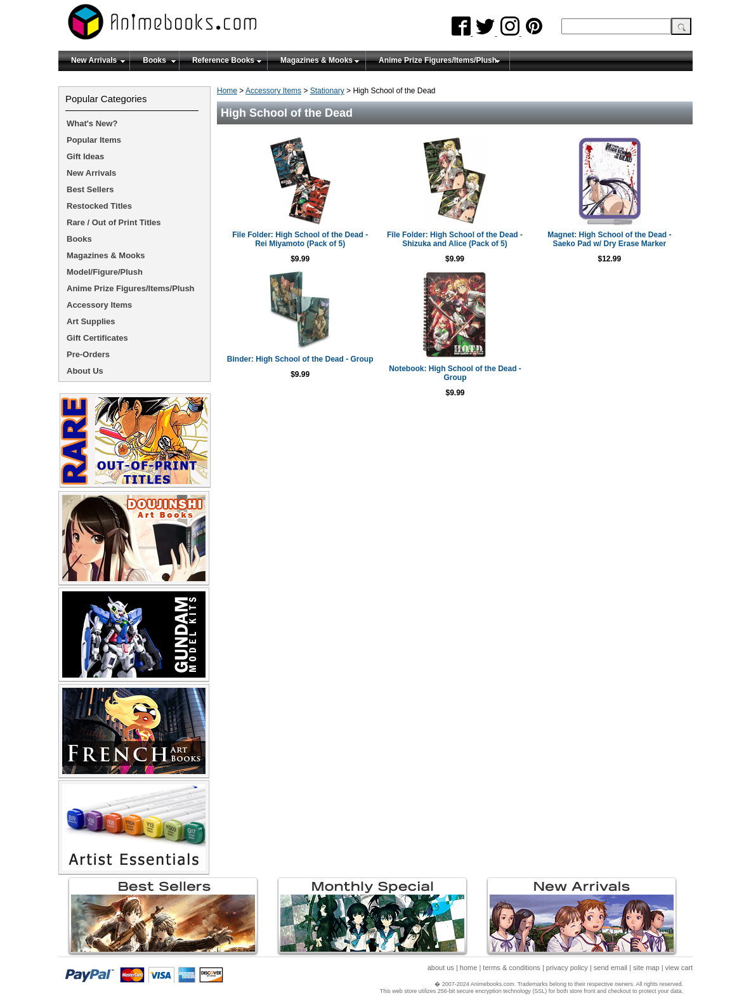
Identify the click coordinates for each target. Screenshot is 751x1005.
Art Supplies (91, 321)
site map (646, 967)
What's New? (92, 123)
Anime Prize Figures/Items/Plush (438, 60)
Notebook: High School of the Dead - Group (455, 373)
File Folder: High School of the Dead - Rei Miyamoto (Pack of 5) (300, 239)
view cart (679, 967)
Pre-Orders (88, 354)
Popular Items (94, 140)
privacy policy (567, 967)
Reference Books (223, 60)
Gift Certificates (97, 338)
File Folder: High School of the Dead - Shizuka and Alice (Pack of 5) (455, 239)
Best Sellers (90, 189)
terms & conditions (511, 967)
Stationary (327, 90)
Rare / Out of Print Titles (114, 222)
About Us (85, 371)
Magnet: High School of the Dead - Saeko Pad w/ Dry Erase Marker (609, 239)
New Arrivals (94, 60)
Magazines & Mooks (316, 60)
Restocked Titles (99, 206)
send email (610, 967)
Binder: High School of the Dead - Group (300, 359)
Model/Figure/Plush (105, 272)
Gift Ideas (85, 156)
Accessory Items (273, 90)
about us (441, 967)
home (469, 967)
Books (154, 60)
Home (227, 90)
